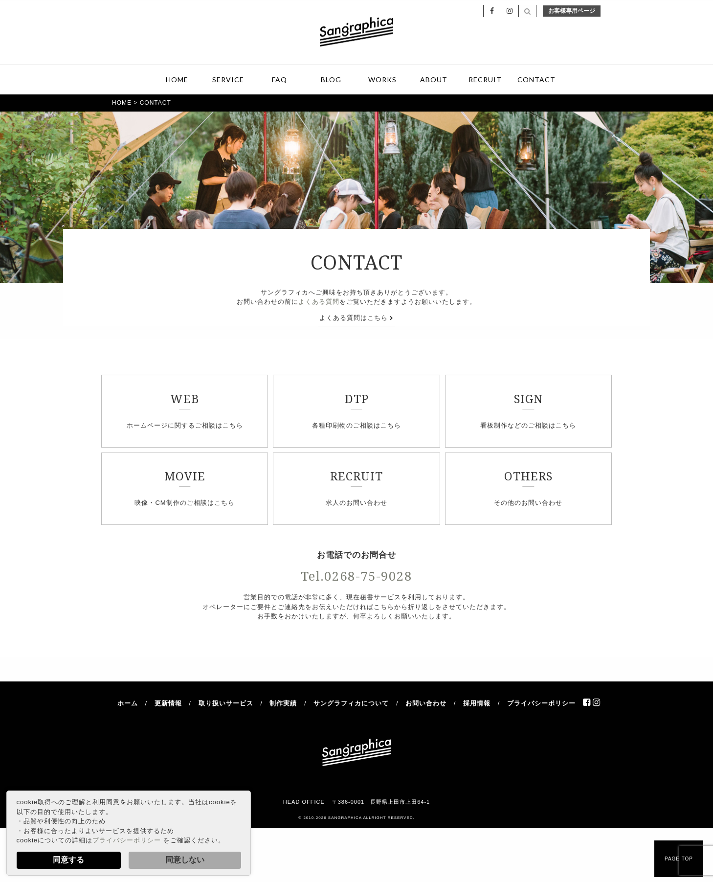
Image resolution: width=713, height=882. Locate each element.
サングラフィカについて (351, 704)
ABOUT (433, 81)
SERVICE (228, 81)
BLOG (331, 81)
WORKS (382, 81)
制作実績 (283, 704)
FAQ (279, 81)
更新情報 (168, 704)
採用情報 (476, 704)
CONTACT (536, 81)
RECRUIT (485, 81)
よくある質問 (318, 303)
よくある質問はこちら (356, 319)
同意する (68, 860)
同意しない (184, 860)
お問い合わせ (425, 704)
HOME (177, 81)
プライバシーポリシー (126, 840)
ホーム (127, 704)
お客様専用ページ (571, 12)
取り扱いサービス (226, 704)
